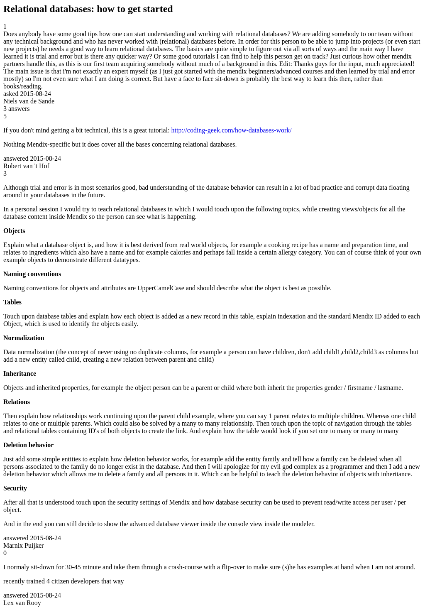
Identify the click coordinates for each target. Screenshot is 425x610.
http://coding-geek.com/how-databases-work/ (231, 130)
